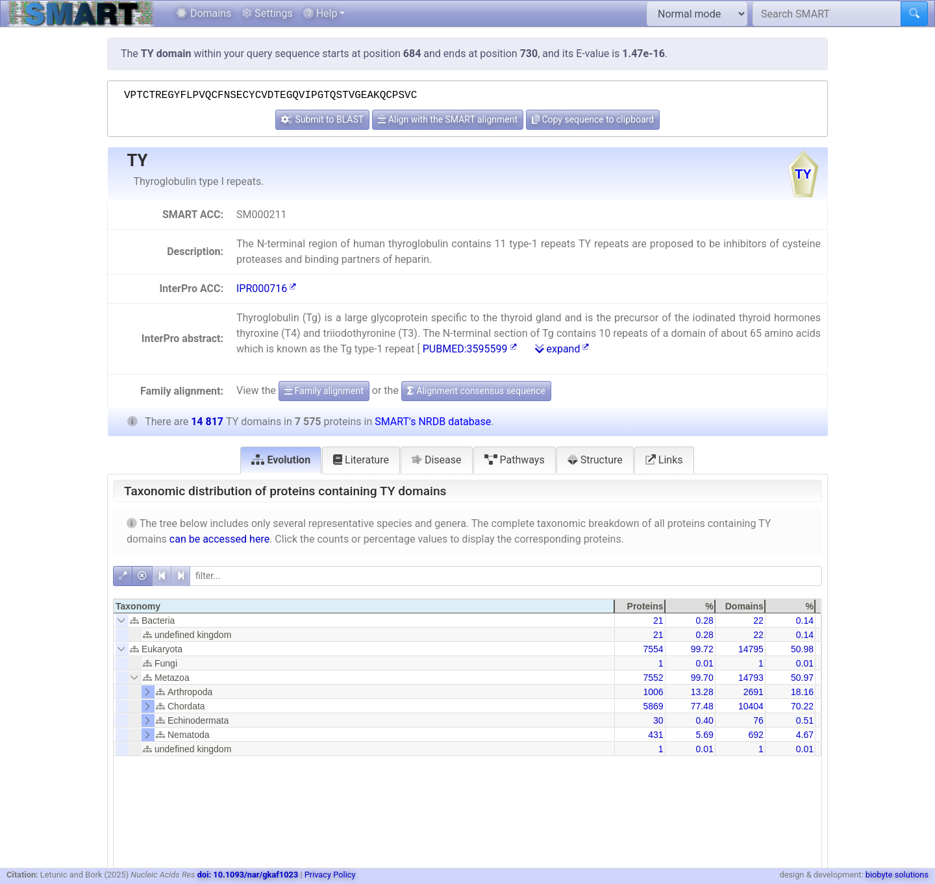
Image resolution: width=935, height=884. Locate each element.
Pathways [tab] (514, 460)
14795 (751, 649)
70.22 (802, 706)
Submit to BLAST (322, 119)
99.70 (702, 677)
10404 (751, 706)
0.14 (805, 620)
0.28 (704, 620)
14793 (751, 677)
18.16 (802, 692)
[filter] (506, 576)
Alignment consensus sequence (476, 391)
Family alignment (324, 391)
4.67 (805, 735)
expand (562, 349)
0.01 (704, 663)
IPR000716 (266, 288)
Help (320, 13)
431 (655, 735)
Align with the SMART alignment (447, 119)
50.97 (802, 677)
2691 (753, 692)
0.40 (704, 720)
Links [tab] (664, 460)
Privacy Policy (330, 874)
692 (755, 735)
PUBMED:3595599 (470, 349)
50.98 (802, 649)
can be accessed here (219, 539)
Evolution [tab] (280, 460)
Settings (267, 13)
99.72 (702, 649)
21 (658, 620)
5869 (653, 706)
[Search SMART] (827, 13)
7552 (653, 677)
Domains (203, 13)
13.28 (702, 692)
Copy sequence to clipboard (593, 119)
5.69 (704, 735)
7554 (653, 649)
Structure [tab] (595, 460)
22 (758, 620)
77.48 (702, 706)
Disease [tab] (437, 460)
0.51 (805, 720)
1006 (653, 692)
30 (658, 720)
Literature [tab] (361, 460)
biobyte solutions (897, 874)
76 (758, 720)
